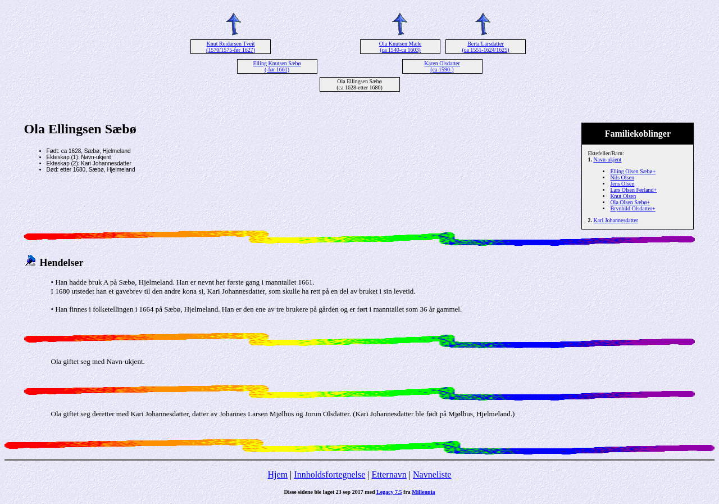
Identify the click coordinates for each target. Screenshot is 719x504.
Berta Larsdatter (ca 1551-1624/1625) (485, 46)
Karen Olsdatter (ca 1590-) (442, 66)
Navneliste (432, 474)
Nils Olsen (622, 177)
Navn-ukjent (607, 159)
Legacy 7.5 (389, 492)
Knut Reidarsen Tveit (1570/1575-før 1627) (230, 46)
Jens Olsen (622, 184)
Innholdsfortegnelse (329, 474)
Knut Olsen (623, 196)
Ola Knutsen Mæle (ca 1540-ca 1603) (400, 46)
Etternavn (389, 474)
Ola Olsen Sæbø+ (630, 202)
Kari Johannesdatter (615, 220)
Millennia (423, 492)
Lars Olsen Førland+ (633, 190)
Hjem (278, 474)
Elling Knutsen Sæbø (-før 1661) (277, 66)
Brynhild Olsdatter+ (632, 208)
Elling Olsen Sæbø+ (633, 171)
